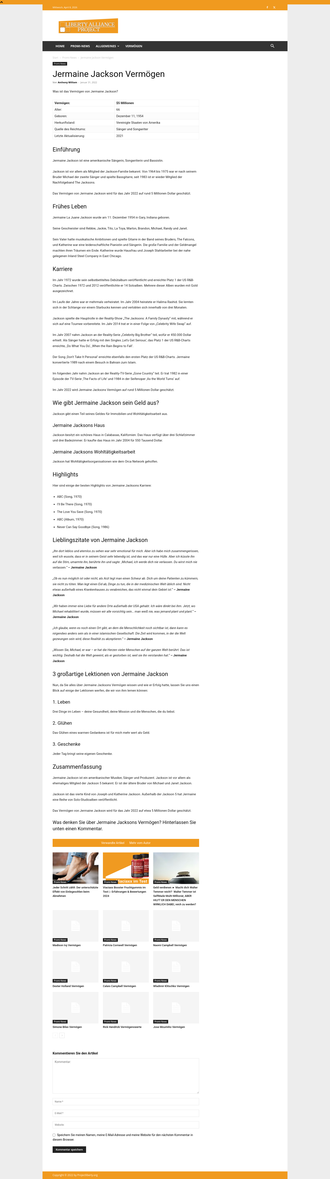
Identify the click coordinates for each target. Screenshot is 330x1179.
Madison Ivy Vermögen (67, 945)
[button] (272, 46)
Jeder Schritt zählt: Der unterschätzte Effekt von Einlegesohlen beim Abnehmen (75, 891)
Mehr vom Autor (139, 842)
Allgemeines (107, 46)
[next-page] (62, 1035)
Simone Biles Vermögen (67, 1027)
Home (60, 46)
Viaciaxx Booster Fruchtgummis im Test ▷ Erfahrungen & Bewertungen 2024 (124, 891)
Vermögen (133, 46)
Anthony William (67, 82)
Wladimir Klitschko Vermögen (171, 986)
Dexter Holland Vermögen (68, 986)
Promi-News (80, 46)
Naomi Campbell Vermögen (170, 945)
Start (55, 57)
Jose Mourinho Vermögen (169, 1027)
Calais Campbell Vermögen (119, 986)
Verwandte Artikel (112, 842)
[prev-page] (55, 1035)
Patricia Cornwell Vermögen (120, 945)
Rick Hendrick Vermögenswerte (122, 1027)
